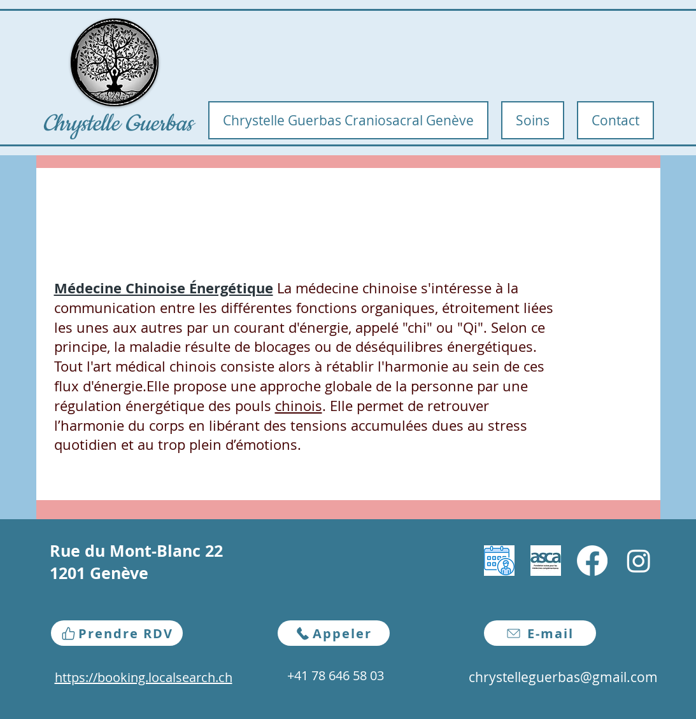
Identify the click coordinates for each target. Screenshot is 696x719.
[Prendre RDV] (117, 633)
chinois (298, 405)
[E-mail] (540, 633)
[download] (499, 560)
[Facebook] (592, 560)
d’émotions (261, 444)
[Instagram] (638, 560)
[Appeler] (334, 633)
